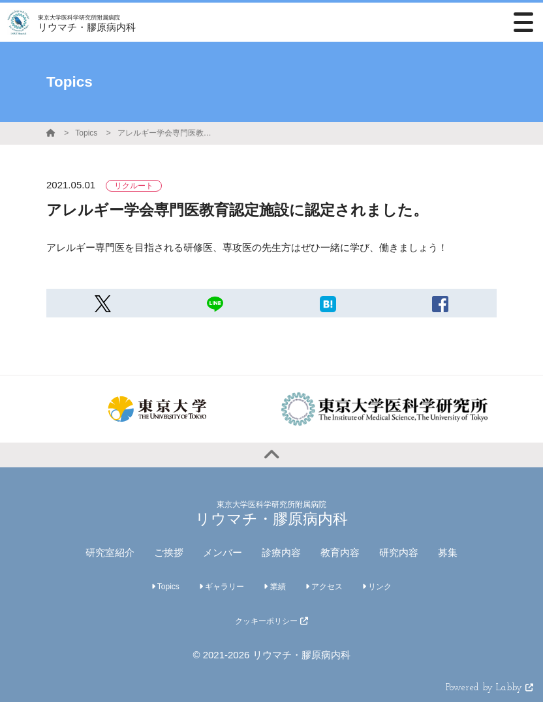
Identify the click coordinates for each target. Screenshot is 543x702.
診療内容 (281, 552)
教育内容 (340, 552)
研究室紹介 (109, 552)
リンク (377, 586)
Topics (86, 133)
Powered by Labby (489, 688)
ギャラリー (221, 586)
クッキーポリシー (271, 621)
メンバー (222, 552)
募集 (448, 552)
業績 (274, 586)
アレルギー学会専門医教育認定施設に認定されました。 (166, 133)
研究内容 (398, 552)
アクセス (324, 586)
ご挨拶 (168, 552)
